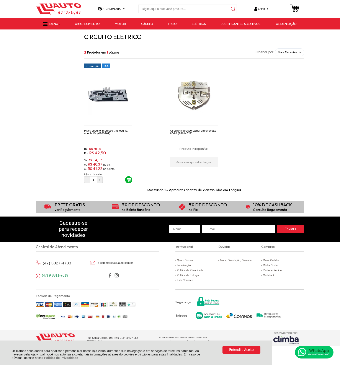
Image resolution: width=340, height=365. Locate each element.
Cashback (268, 276)
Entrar (261, 8)
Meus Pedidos (271, 261)
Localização (184, 266)
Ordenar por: (264, 52)
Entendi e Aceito (241, 350)
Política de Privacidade (61, 358)
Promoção (93, 67)
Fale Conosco (185, 281)
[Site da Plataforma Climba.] (286, 339)
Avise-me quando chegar (193, 164)
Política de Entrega (188, 276)
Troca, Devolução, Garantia (236, 261)
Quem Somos (185, 261)
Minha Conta (270, 266)
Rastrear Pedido (272, 271)
